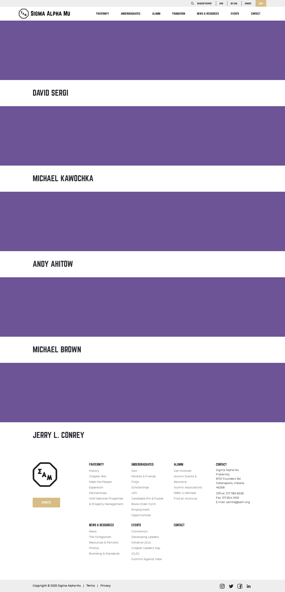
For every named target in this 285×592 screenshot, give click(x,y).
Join (221, 4)
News (93, 531)
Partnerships (98, 493)
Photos (94, 548)
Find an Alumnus (185, 498)
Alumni (178, 464)
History (94, 471)
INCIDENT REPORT (204, 4)
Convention (139, 531)
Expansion (96, 487)
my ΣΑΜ (234, 4)
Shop (261, 4)
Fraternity (96, 464)
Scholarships (140, 487)
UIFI (134, 493)
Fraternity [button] (102, 13)
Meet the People (100, 482)
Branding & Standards (104, 553)
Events (136, 525)
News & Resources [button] (208, 13)
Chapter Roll (97, 476)
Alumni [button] (156, 13)
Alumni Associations (188, 487)
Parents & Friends (143, 476)
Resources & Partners (104, 542)
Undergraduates (142, 464)
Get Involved (182, 471)
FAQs (135, 482)
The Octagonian (100, 537)
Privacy (105, 585)
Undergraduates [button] (130, 13)
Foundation (178, 13)
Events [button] (235, 13)
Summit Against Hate (146, 559)
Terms (90, 585)
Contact (255, 13)
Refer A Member (185, 493)
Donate (248, 4)
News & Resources (101, 525)
